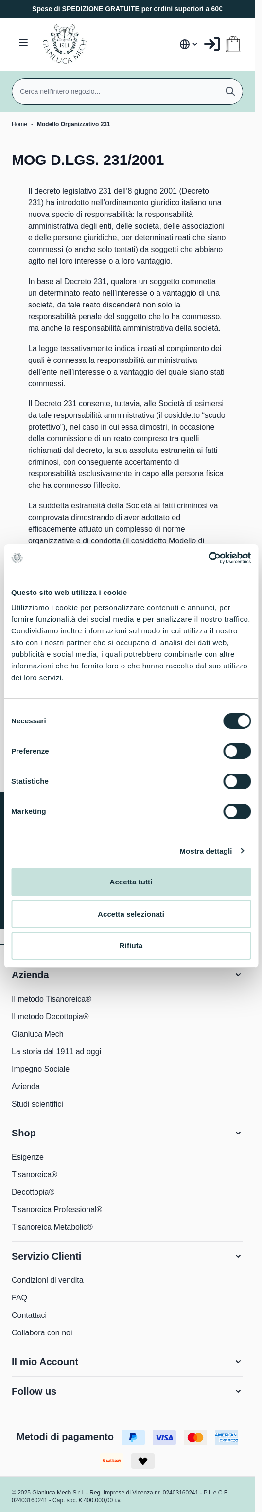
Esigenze (28, 1157)
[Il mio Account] (212, 44)
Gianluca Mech (38, 1034)
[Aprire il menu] (23, 42)
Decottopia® (33, 1192)
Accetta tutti (131, 882)
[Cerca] (230, 91)
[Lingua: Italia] (189, 44)
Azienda (26, 1086)
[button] (127, 975)
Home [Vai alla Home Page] (19, 124)
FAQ (19, 1298)
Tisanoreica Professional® (57, 1210)
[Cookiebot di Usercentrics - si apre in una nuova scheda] (208, 558)
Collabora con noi (42, 1333)
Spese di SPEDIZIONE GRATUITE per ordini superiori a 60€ (127, 9)
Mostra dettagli (205, 851)
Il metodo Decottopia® (50, 1016)
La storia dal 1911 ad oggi (56, 1051)
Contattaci (29, 1315)
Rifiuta (131, 945)
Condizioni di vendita (48, 1280)
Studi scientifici (37, 1104)
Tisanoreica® (34, 1174)
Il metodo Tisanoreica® (51, 999)
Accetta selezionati (131, 914)
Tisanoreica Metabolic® (52, 1227)
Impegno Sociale (41, 1069)
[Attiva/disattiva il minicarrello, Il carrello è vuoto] (233, 44)
